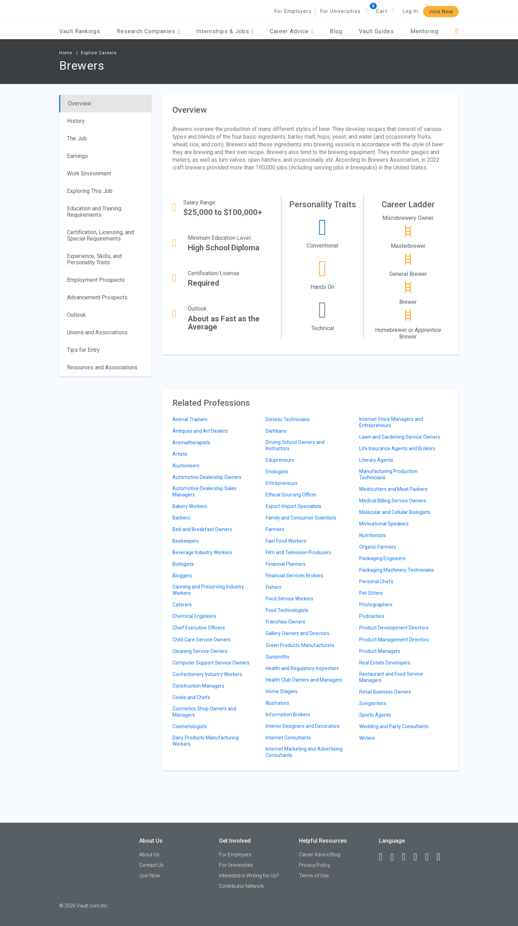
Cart (381, 11)
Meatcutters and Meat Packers (393, 489)
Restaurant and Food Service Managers (391, 677)
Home (65, 52)
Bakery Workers (189, 506)
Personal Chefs (376, 581)
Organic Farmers (377, 547)
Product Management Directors (394, 639)
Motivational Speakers (384, 524)
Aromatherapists (191, 442)
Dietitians (276, 431)
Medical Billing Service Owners (392, 500)
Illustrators (277, 703)
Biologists (183, 564)
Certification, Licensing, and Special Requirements (100, 235)
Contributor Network (241, 886)
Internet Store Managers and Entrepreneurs (391, 422)
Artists (179, 454)
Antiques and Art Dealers (200, 431)
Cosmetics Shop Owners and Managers (204, 712)
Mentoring (424, 31)
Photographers (376, 604)
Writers (367, 738)
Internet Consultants (288, 737)
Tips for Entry (83, 350)
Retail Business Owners (385, 692)
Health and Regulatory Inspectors (302, 668)
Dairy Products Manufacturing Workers (205, 741)
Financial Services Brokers (294, 575)
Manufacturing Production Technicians (388, 474)
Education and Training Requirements (94, 211)
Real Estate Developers (384, 663)
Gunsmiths (277, 657)
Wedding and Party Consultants (394, 726)
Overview (79, 103)
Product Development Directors (394, 628)
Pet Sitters (371, 593)
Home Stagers (282, 691)
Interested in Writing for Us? (249, 875)
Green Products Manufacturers (300, 645)
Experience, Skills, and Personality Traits (94, 259)
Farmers (275, 529)
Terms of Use (314, 875)
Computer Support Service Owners (211, 663)
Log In (410, 11)
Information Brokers (288, 714)
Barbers (181, 518)
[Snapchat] (442, 857)
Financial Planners (286, 564)
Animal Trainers (189, 419)
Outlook (76, 315)
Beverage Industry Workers (202, 552)
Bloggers (182, 575)
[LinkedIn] (395, 857)
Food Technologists (287, 610)
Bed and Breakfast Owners (202, 529)
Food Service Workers (289, 598)
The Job (77, 138)
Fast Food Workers (286, 541)
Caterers (182, 604)
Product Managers (379, 651)
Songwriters (372, 703)
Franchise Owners (285, 622)
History (76, 121)
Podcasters (371, 616)
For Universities (340, 11)
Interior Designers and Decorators (303, 726)
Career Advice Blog (319, 854)
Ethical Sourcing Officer (291, 494)
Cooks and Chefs (191, 697)
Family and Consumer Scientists (301, 518)
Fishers (273, 587)
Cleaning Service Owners (199, 651)
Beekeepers (185, 541)
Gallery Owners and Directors (297, 633)
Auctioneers (185, 465)
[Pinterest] (430, 857)
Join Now (441, 11)
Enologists (277, 471)
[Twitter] (407, 857)
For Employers (293, 11)
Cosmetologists (189, 726)
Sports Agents (375, 715)
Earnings (77, 156)
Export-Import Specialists (293, 506)
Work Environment (89, 173)
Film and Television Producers (298, 552)
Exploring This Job (90, 191)
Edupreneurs (280, 460)
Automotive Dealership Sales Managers (204, 491)
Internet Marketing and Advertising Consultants (304, 752)
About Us (149, 854)
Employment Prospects (96, 280)
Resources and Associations (102, 367)
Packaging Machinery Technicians (396, 570)
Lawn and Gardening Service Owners (399, 437)
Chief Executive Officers (198, 628)
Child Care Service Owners (201, 639)
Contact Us (151, 865)
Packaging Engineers (382, 558)
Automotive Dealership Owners (206, 477)
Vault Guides (376, 31)
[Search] (457, 31)
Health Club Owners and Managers (304, 680)
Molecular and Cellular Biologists (394, 512)
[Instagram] (418, 857)
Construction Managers (198, 686)
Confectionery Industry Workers (207, 674)
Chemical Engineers (194, 616)
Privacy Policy (314, 865)
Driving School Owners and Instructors (295, 445)
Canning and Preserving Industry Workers (208, 590)
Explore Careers (99, 52)
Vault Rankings (79, 31)
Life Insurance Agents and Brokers (397, 448)
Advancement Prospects (97, 297)
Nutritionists (372, 535)
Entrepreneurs (282, 483)
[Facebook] (384, 857)
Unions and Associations (97, 332)
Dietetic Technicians (288, 419)
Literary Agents (376, 460)
